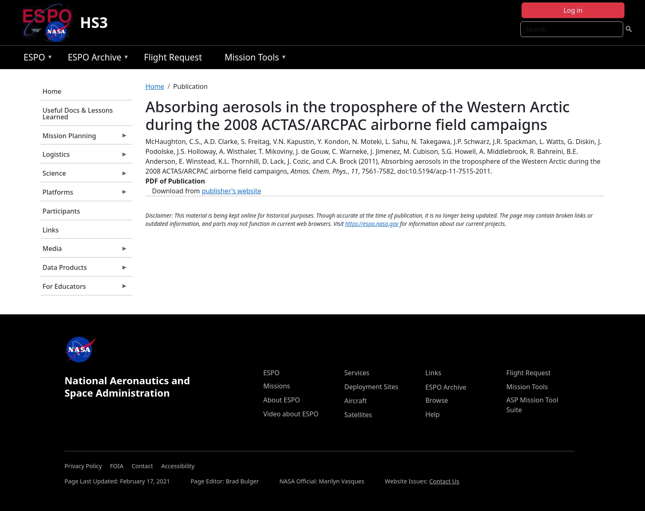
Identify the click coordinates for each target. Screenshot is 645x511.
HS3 (94, 22)
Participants (61, 211)
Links (50, 230)
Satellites (358, 414)
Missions (276, 385)
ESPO (36, 58)
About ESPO (281, 399)
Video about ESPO (291, 413)
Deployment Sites (371, 386)
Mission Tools (253, 58)
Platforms (84, 194)
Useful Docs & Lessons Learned (77, 113)
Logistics (84, 156)
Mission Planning (84, 137)
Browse (436, 400)
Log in (573, 10)
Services (356, 372)
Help (432, 414)
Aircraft (355, 400)
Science (84, 175)
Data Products (84, 269)
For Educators (84, 288)
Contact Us (444, 481)
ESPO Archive (96, 58)
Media (84, 250)
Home (51, 91)
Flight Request (173, 57)
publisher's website (231, 190)
